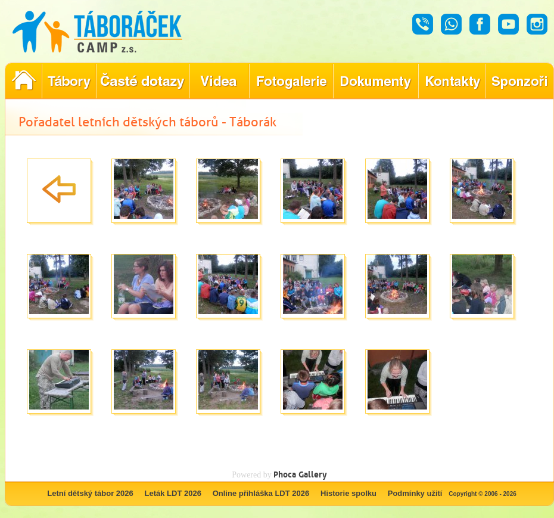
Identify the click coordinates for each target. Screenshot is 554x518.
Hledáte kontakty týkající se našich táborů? (451, 81)
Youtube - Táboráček (508, 24)
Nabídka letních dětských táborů (69, 81)
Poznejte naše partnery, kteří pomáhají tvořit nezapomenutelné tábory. (519, 81)
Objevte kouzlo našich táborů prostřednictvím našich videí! (219, 81)
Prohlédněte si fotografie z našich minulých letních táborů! (291, 81)
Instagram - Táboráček (537, 24)
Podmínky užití (415, 493)
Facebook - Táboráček (479, 24)
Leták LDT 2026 (173, 493)
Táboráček (97, 31)
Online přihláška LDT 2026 (261, 493)
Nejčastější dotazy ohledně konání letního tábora (142, 81)
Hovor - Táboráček (422, 24)
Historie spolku (348, 493)
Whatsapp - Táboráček (451, 24)
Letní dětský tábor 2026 (90, 493)
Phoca (284, 474)
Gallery (312, 474)
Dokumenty (375, 81)
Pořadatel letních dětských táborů (23, 81)
